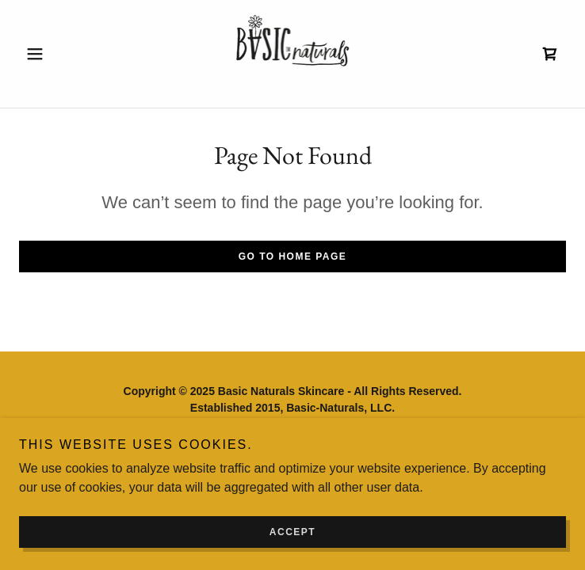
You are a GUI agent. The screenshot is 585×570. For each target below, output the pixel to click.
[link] (293, 54)
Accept (292, 532)
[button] (60, 54)
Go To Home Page (293, 256)
